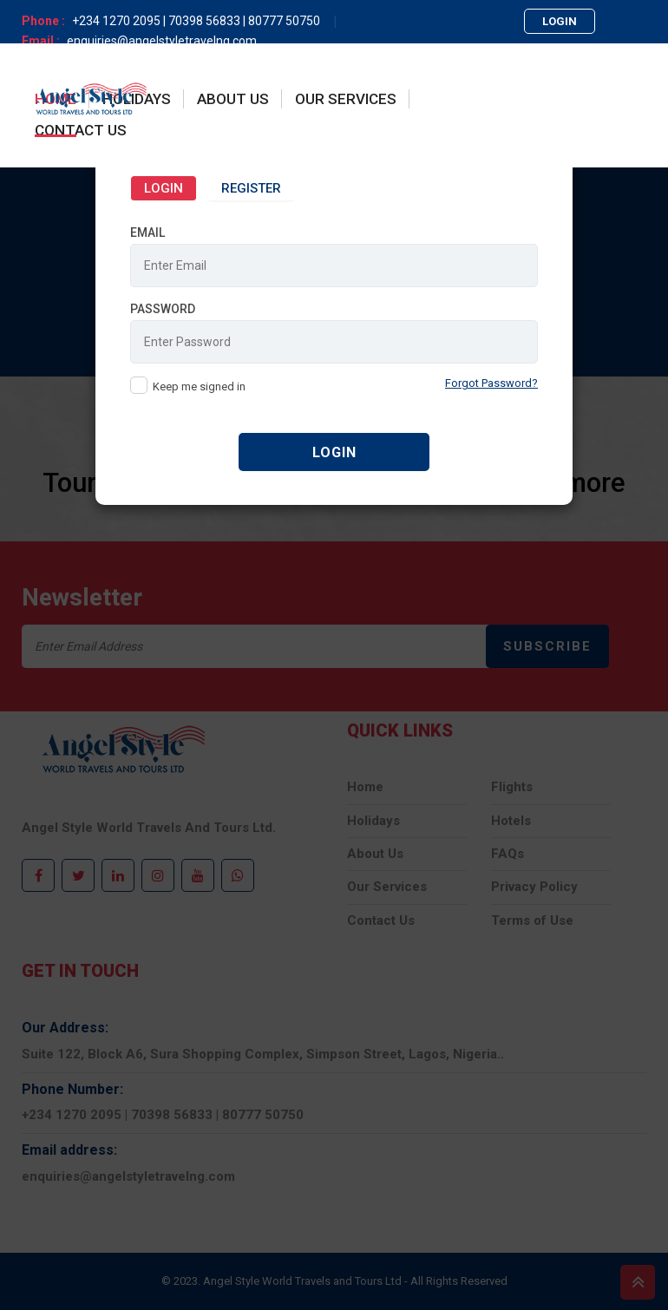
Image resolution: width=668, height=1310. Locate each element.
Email (147, 231)
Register (251, 186)
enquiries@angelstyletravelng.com (162, 41)
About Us (233, 99)
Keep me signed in (199, 384)
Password (162, 307)
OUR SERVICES (345, 99)
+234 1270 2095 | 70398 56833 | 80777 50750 (196, 21)
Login (163, 186)
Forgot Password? (491, 381)
